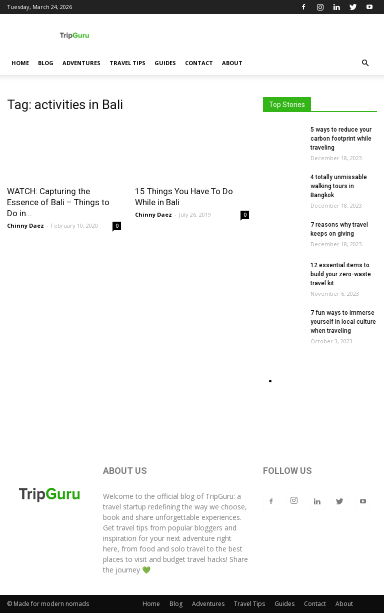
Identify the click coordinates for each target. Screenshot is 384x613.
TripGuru (220, 496)
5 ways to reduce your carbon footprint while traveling (341, 138)
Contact (199, 63)
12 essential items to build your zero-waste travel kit (340, 274)
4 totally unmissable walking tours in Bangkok (338, 186)
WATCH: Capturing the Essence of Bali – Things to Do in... (58, 202)
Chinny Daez (25, 225)
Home (20, 63)
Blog (46, 63)
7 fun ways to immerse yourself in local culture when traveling (343, 321)
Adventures (81, 63)
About (232, 63)
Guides (165, 63)
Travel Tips (128, 63)
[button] (365, 63)
